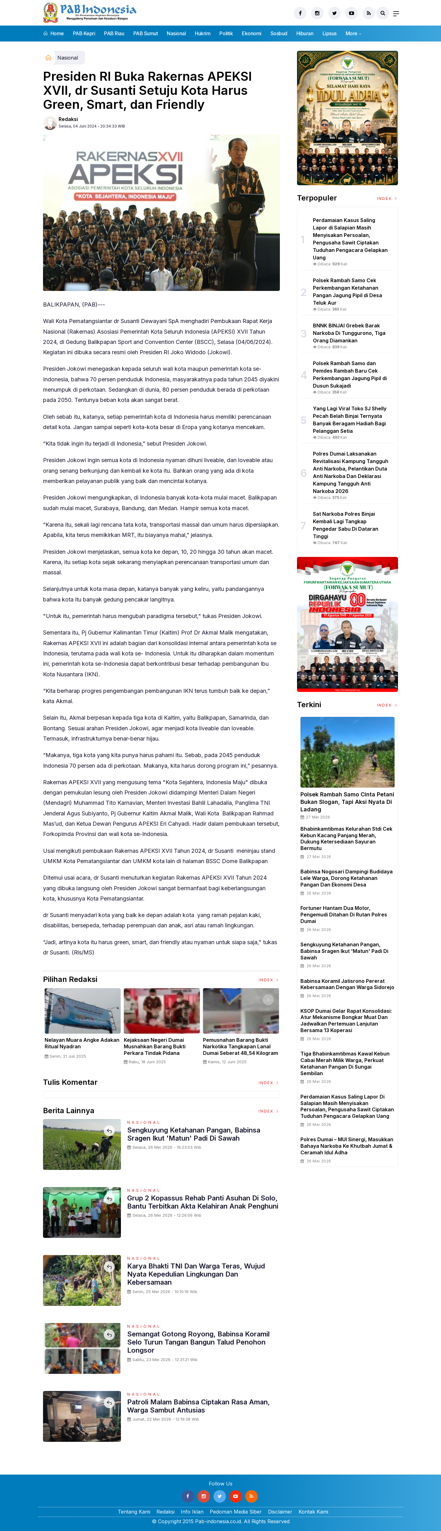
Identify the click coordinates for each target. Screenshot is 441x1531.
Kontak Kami (313, 1512)
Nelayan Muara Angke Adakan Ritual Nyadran (240, 1043)
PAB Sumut (145, 33)
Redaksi (68, 119)
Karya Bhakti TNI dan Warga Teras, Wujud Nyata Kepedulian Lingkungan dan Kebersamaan (196, 1274)
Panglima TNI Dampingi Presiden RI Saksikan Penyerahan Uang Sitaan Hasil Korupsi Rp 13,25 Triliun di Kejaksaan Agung (161, 1053)
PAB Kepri (84, 33)
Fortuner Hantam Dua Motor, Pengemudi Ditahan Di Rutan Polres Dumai (343, 914)
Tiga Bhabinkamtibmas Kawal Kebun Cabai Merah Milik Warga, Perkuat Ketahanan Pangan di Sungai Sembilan (345, 1063)
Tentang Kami (134, 1512)
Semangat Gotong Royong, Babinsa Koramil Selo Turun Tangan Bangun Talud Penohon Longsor (198, 1342)
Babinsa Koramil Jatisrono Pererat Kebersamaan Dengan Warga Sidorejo (347, 984)
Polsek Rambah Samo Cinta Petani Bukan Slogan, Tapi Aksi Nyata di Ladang (347, 802)
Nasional (176, 33)
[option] (82, 1029)
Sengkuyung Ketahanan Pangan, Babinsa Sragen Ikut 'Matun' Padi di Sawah (193, 1134)
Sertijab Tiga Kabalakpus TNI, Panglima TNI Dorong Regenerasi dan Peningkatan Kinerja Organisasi (81, 1049)
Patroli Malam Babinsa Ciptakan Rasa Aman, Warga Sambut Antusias (198, 1406)
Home (53, 33)
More (351, 33)
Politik (226, 33)
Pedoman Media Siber (236, 1512)
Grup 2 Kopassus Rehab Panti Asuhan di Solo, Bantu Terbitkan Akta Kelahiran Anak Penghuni (202, 1202)
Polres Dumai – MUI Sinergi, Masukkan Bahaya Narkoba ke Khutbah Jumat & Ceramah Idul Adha (346, 1146)
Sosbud (279, 33)
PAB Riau (114, 33)
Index (269, 980)
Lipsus (330, 33)
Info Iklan (192, 1512)
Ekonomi (251, 33)
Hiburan (305, 33)
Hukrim (202, 33)
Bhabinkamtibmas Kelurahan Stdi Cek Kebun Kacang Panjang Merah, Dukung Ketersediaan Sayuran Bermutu (346, 838)
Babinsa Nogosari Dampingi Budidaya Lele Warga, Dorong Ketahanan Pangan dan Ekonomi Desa (346, 878)
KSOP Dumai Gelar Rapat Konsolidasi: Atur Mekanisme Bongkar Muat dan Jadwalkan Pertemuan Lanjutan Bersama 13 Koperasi (346, 1020)
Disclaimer (280, 1512)
